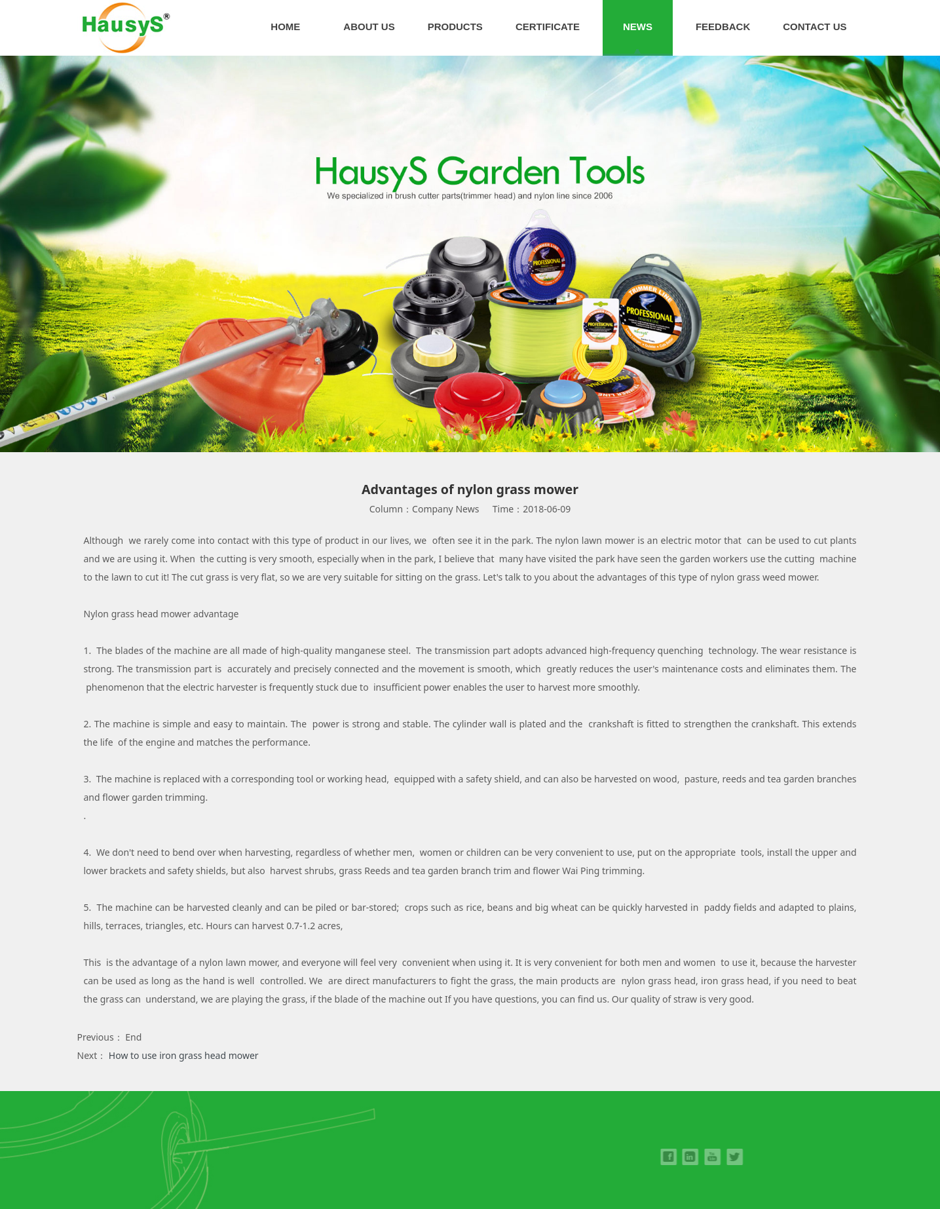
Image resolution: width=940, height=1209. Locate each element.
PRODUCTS (455, 26)
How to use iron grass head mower (184, 1055)
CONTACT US (814, 26)
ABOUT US (368, 26)
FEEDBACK (723, 26)
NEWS (637, 26)
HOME (285, 26)
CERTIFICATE (548, 26)
